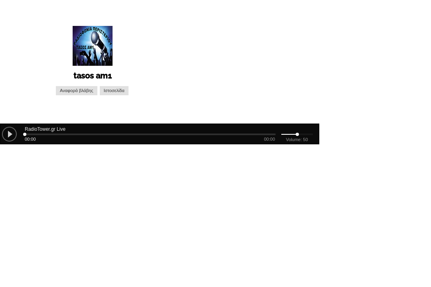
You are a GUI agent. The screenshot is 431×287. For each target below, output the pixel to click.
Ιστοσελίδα (114, 90)
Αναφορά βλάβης (76, 90)
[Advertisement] (246, 62)
